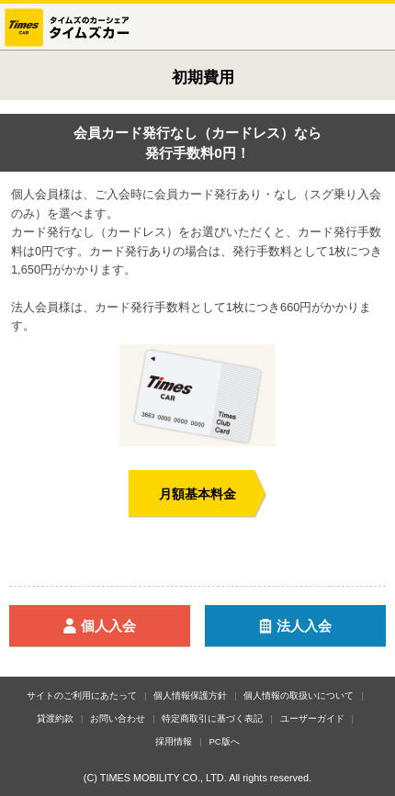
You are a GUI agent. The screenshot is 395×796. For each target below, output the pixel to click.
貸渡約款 (55, 718)
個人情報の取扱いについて (298, 695)
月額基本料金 (197, 494)
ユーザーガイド (312, 718)
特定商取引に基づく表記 (212, 718)
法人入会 (318, 626)
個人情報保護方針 (190, 695)
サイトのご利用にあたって (82, 695)
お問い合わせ (117, 718)
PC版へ (224, 741)
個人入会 (122, 626)
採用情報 (173, 741)
